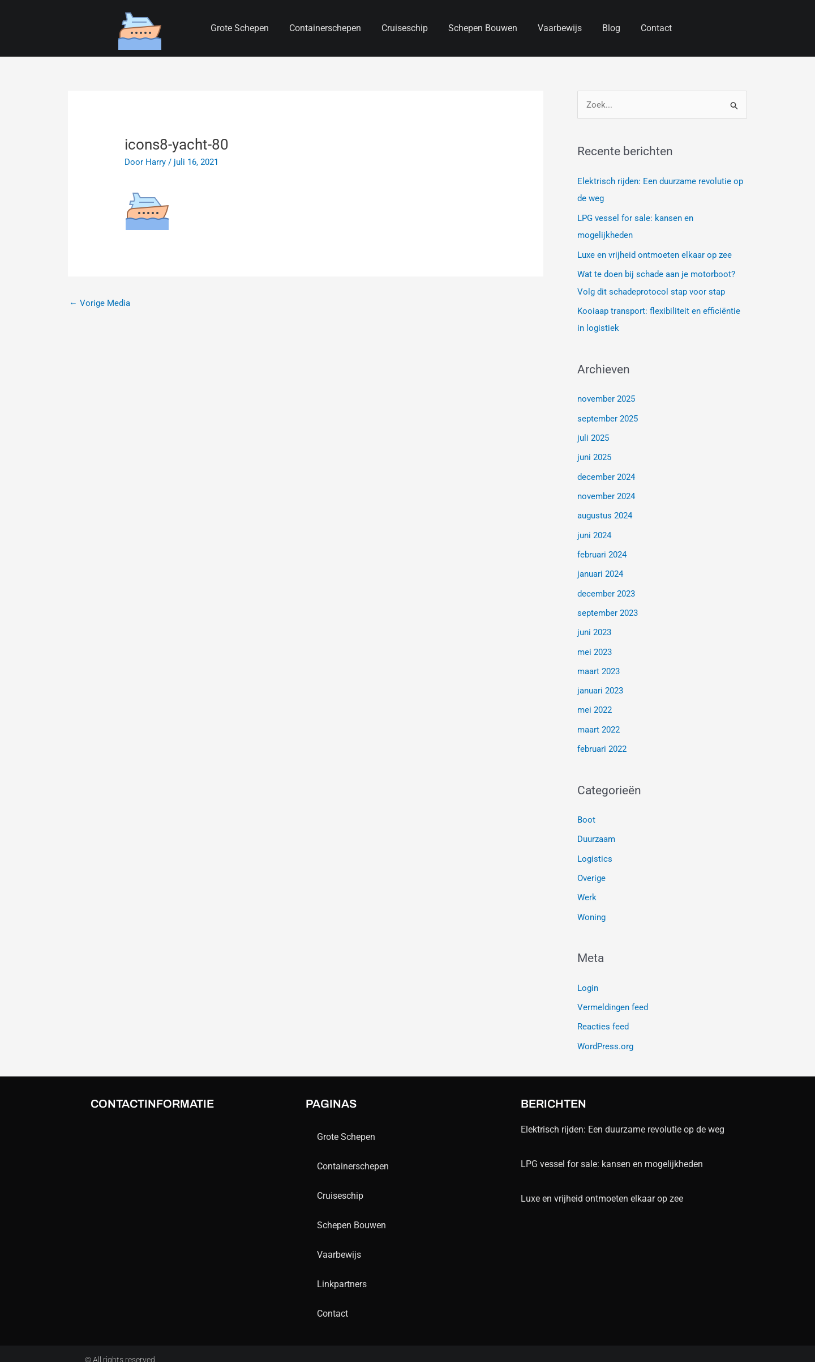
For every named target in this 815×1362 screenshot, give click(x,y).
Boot (586, 811)
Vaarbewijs (560, 28)
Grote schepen (240, 28)
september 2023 (607, 607)
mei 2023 (594, 645)
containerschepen (325, 28)
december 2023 (606, 587)
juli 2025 (593, 434)
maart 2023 (598, 664)
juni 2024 (594, 530)
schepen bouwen (482, 28)
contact (656, 28)
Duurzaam (596, 830)
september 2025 (607, 416)
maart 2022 (598, 722)
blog (611, 28)
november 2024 (606, 492)
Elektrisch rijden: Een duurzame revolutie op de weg (622, 1117)
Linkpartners (342, 1272)
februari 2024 (602, 549)
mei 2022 (594, 702)
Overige (591, 868)
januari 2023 (600, 683)
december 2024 (606, 473)
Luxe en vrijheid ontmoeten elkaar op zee (654, 254)
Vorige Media (99, 303)
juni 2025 (594, 454)
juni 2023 (594, 626)
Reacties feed (603, 1016)
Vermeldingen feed (612, 996)
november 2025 (606, 396)
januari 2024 (600, 569)
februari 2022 (602, 740)
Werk (587, 888)
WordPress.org (605, 1034)
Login (587, 977)
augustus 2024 (604, 511)
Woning (591, 907)
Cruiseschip (404, 28)
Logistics (594, 849)
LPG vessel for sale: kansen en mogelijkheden (612, 1152)
